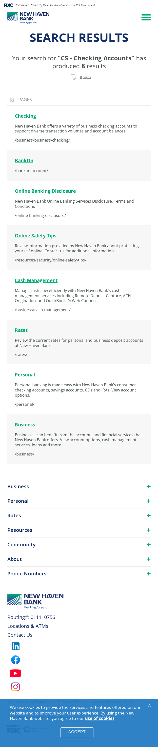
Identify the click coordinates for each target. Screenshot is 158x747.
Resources (19, 530)
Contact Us (20, 635)
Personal (25, 375)
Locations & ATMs (27, 626)
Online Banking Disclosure (45, 191)
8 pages (85, 77)
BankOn (24, 160)
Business (25, 425)
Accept (77, 732)
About (14, 559)
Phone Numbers (26, 573)
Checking (25, 116)
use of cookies (100, 718)
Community (21, 544)
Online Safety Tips (35, 235)
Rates (21, 330)
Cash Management (36, 280)
